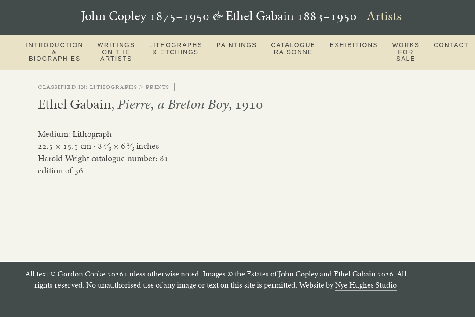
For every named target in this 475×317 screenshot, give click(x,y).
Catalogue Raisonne (293, 48)
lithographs (113, 86)
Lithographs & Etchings (175, 48)
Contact (451, 44)
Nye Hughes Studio (366, 285)
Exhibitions (354, 44)
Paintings (236, 44)
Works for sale (406, 51)
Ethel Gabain (74, 104)
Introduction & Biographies (54, 51)
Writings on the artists (116, 51)
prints (157, 86)
